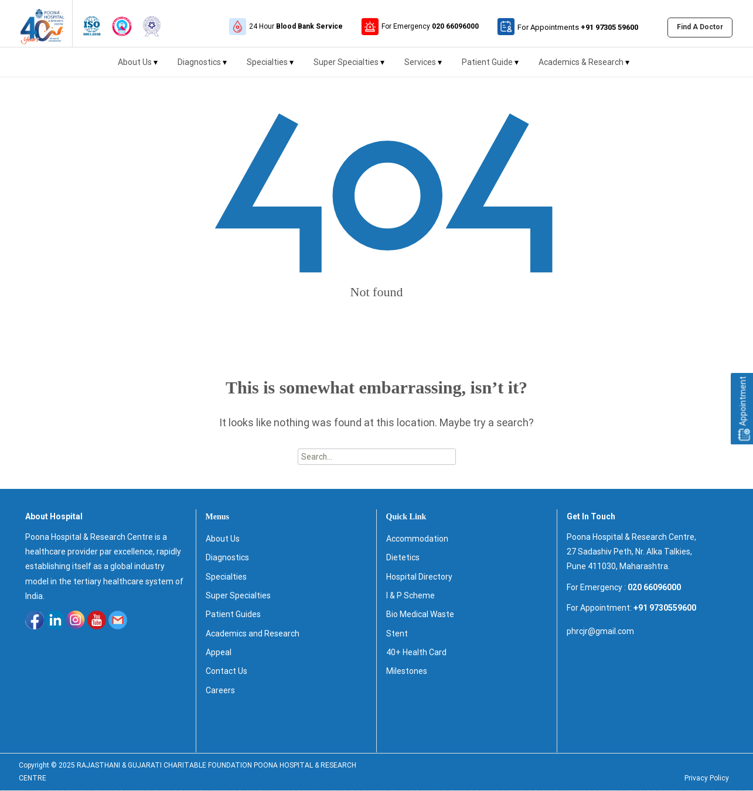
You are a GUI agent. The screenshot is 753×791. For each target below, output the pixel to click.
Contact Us (226, 671)
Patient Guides (233, 614)
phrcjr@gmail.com (600, 631)
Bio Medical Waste (420, 614)
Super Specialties (349, 67)
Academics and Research (252, 634)
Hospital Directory (419, 577)
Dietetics (403, 558)
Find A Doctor (700, 27)
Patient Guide (490, 67)
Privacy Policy (706, 779)
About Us (137, 67)
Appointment (743, 408)
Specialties (270, 67)
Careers (220, 691)
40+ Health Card (416, 653)
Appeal (218, 653)
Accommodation (417, 539)
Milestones (406, 671)
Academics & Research (584, 67)
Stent (397, 634)
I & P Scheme (410, 596)
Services (423, 67)
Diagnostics (202, 67)
